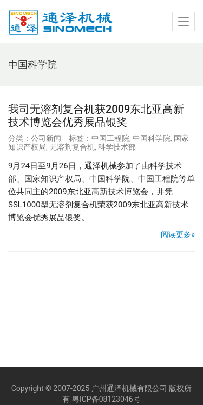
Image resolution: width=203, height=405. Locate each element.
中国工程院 (110, 138)
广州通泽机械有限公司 (129, 388)
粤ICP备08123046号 (106, 399)
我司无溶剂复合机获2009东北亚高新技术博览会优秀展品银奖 (96, 116)
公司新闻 (46, 138)
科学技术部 (117, 147)
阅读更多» (178, 234)
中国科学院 (152, 138)
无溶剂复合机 (72, 147)
